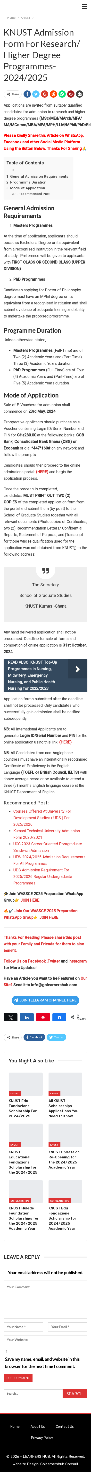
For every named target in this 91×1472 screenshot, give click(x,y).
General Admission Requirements (39, 176)
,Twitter (53, 961)
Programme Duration (28, 182)
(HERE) (42, 472)
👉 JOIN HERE (27, 900)
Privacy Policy (42, 1438)
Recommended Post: (34, 194)
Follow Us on (16, 961)
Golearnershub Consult (59, 1464)
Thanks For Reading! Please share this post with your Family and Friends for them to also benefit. (44, 944)
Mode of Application (27, 188)
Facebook (37, 961)
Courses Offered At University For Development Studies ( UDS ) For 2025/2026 (42, 818)
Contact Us (65, 1427)
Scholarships (20, 1201)
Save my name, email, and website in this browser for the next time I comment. (42, 1362)
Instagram (77, 961)
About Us (38, 1427)
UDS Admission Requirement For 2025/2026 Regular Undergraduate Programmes (42, 876)
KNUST (14, 1093)
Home (15, 1427)
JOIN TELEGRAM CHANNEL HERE (45, 1000)
